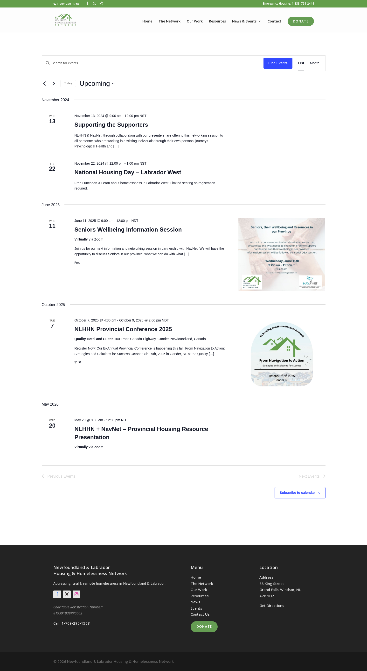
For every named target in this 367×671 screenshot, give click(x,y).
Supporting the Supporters (111, 124)
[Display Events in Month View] (314, 63)
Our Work (195, 21)
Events (196, 608)
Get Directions (271, 605)
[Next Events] (54, 84)
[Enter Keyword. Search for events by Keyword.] (153, 63)
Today (68, 83)
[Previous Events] (45, 84)
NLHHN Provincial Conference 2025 (123, 329)
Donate (301, 21)
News (195, 601)
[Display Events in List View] (301, 63)
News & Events (244, 21)
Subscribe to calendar (297, 493)
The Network (169, 21)
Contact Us (200, 614)
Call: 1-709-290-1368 (71, 623)
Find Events (277, 63)
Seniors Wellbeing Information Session (128, 229)
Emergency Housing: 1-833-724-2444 (288, 4)
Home (147, 21)
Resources (217, 21)
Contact (274, 21)
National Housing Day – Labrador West (127, 172)
